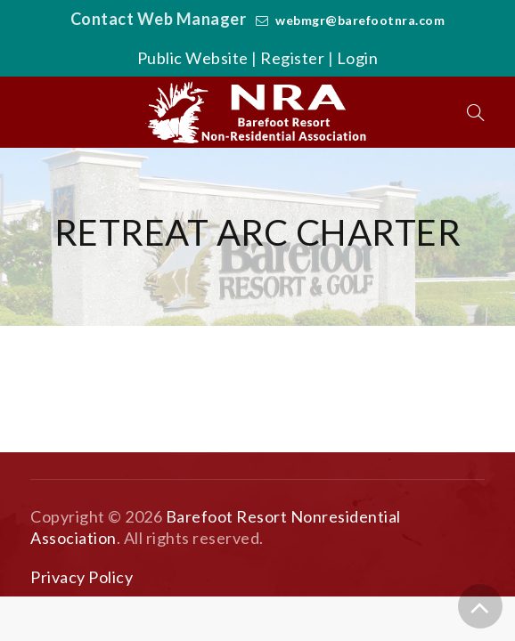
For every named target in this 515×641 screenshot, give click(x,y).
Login (358, 58)
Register (292, 58)
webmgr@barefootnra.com (360, 20)
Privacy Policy (81, 577)
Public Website (193, 58)
